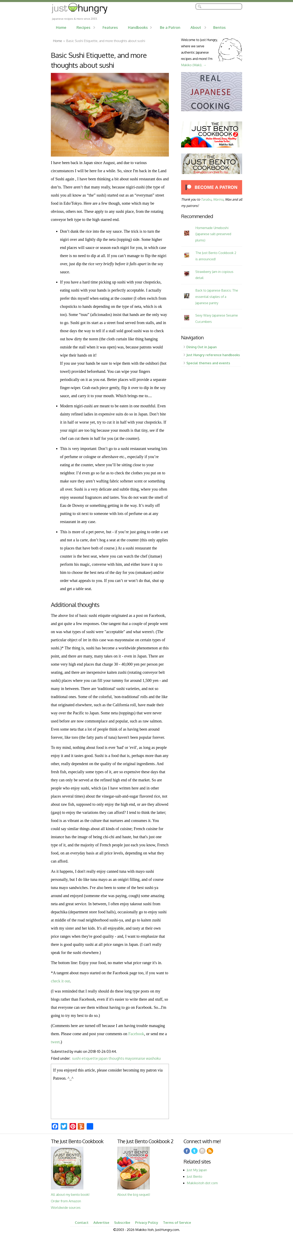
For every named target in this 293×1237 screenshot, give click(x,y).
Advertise (101, 1222)
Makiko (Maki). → (193, 65)
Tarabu (206, 199)
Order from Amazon (66, 1201)
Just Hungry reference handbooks (213, 355)
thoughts (116, 1058)
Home (61, 27)
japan (103, 1058)
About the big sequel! (133, 1194)
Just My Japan (197, 1170)
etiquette (90, 1058)
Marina (218, 199)
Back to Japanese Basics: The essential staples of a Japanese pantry (216, 296)
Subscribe (122, 1222)
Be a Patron (170, 27)
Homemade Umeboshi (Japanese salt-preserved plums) (213, 234)
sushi (76, 1058)
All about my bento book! (70, 1194)
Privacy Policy (146, 1222)
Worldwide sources (66, 1207)
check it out (60, 981)
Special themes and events (208, 363)
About (195, 27)
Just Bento (194, 1176)
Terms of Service (177, 1222)
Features (110, 27)
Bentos (219, 27)
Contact (82, 1222)
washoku (153, 1058)
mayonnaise (135, 1058)
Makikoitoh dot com (202, 1183)
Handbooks (138, 27)
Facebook (136, 1034)
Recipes (83, 27)
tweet (55, 1042)
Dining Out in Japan (201, 347)
